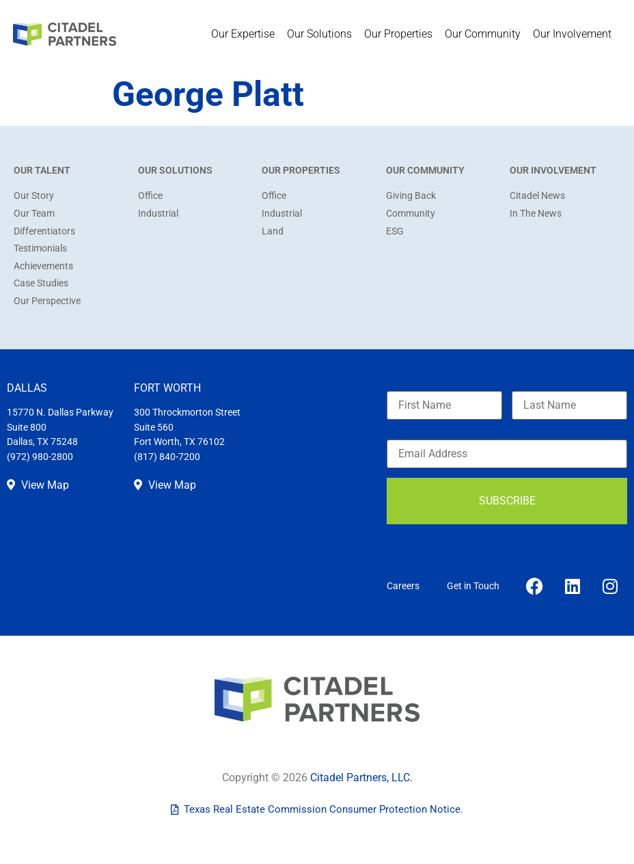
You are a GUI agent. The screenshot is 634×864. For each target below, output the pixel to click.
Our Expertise (246, 34)
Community (410, 213)
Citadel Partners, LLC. (361, 777)
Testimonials (40, 248)
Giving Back (411, 196)
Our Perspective (47, 301)
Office (150, 196)
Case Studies (41, 283)
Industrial (158, 213)
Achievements (43, 266)
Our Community (486, 34)
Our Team (34, 213)
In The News (536, 213)
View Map (38, 484)
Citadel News (537, 196)
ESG (395, 231)
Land (273, 231)
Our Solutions (323, 34)
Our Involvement (575, 34)
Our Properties (401, 34)
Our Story (34, 196)
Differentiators (44, 231)
